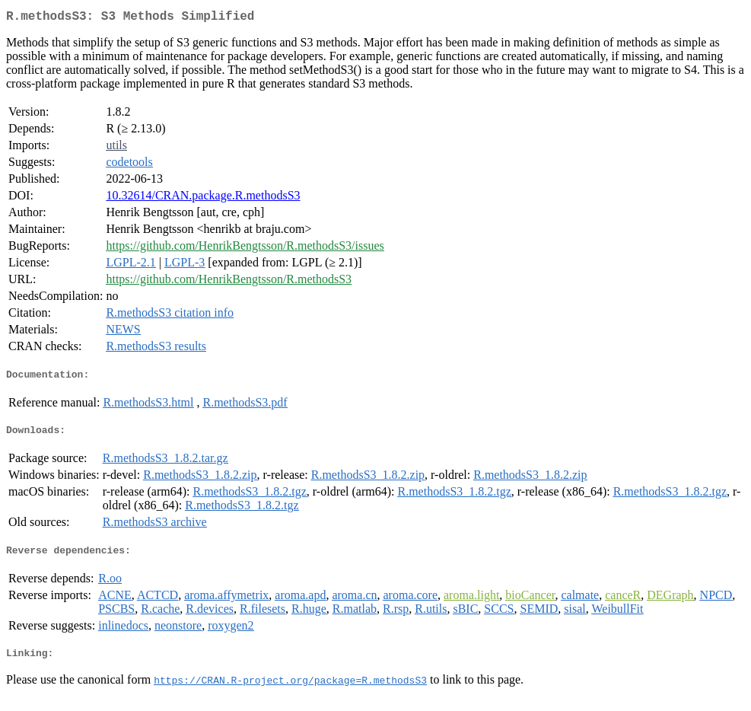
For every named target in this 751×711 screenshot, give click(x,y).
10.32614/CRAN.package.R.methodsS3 (203, 198)
